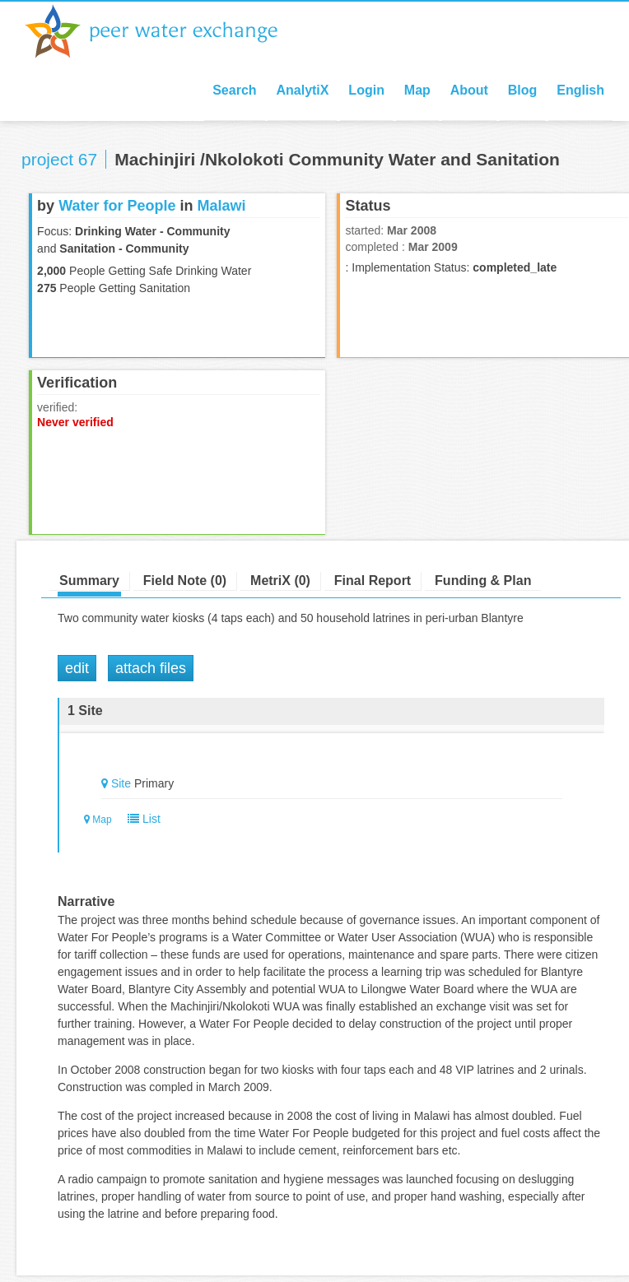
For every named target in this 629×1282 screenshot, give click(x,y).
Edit (77, 668)
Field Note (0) (184, 581)
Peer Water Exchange (164, 31)
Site (121, 783)
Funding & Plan (483, 581)
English (580, 90)
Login (366, 90)
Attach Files (150, 668)
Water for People (116, 205)
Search (234, 90)
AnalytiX (302, 90)
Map (417, 90)
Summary (89, 581)
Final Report (372, 581)
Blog (523, 90)
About (469, 90)
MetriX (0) (280, 581)
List (140, 818)
